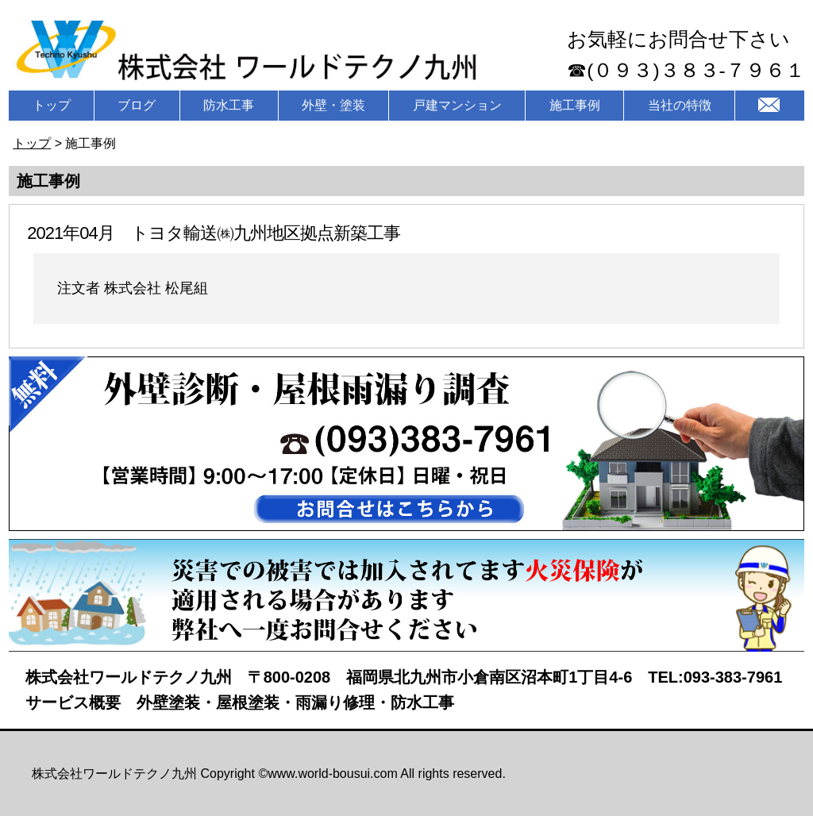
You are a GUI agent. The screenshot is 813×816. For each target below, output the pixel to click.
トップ (52, 105)
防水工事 (228, 105)
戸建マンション (457, 105)
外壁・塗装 (333, 105)
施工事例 (574, 105)
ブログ (137, 105)
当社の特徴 (679, 105)
